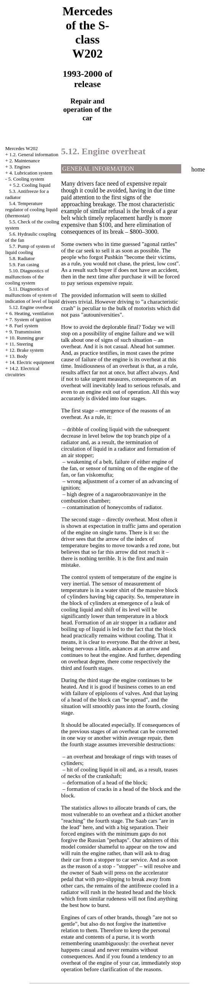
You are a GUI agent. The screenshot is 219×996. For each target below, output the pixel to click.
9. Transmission (24, 332)
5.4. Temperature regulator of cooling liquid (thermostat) (31, 209)
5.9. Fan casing (24, 264)
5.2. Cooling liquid (31, 185)
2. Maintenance (24, 160)
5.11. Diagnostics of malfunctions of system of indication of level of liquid (32, 295)
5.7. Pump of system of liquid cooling (30, 249)
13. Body (18, 356)
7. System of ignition (30, 319)
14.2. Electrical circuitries (22, 371)
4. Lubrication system (30, 173)
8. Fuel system (23, 325)
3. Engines (19, 167)
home (198, 169)
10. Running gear (26, 338)
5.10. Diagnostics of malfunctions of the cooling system (27, 277)
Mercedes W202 (21, 148)
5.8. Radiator (22, 258)
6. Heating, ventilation (31, 313)
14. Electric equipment (31, 362)
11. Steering (21, 344)
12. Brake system (26, 350)
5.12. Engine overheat (31, 307)
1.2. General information (33, 154)
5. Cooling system (26, 179)
